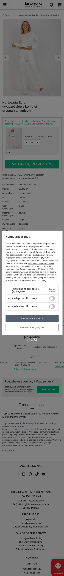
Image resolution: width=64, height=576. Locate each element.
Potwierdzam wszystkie (32, 318)
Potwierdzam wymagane (32, 327)
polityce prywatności (43, 258)
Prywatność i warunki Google (41, 263)
